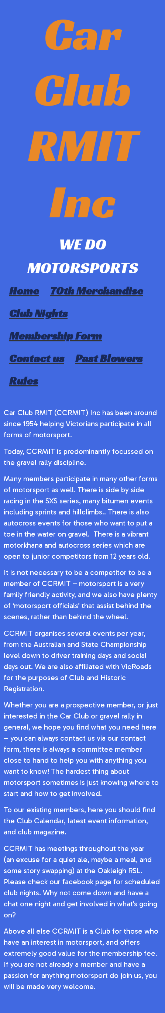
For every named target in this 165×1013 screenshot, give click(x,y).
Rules (23, 381)
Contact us (36, 358)
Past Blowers (108, 358)
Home (24, 291)
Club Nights (38, 313)
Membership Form (55, 336)
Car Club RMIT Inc (82, 117)
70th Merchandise (96, 291)
